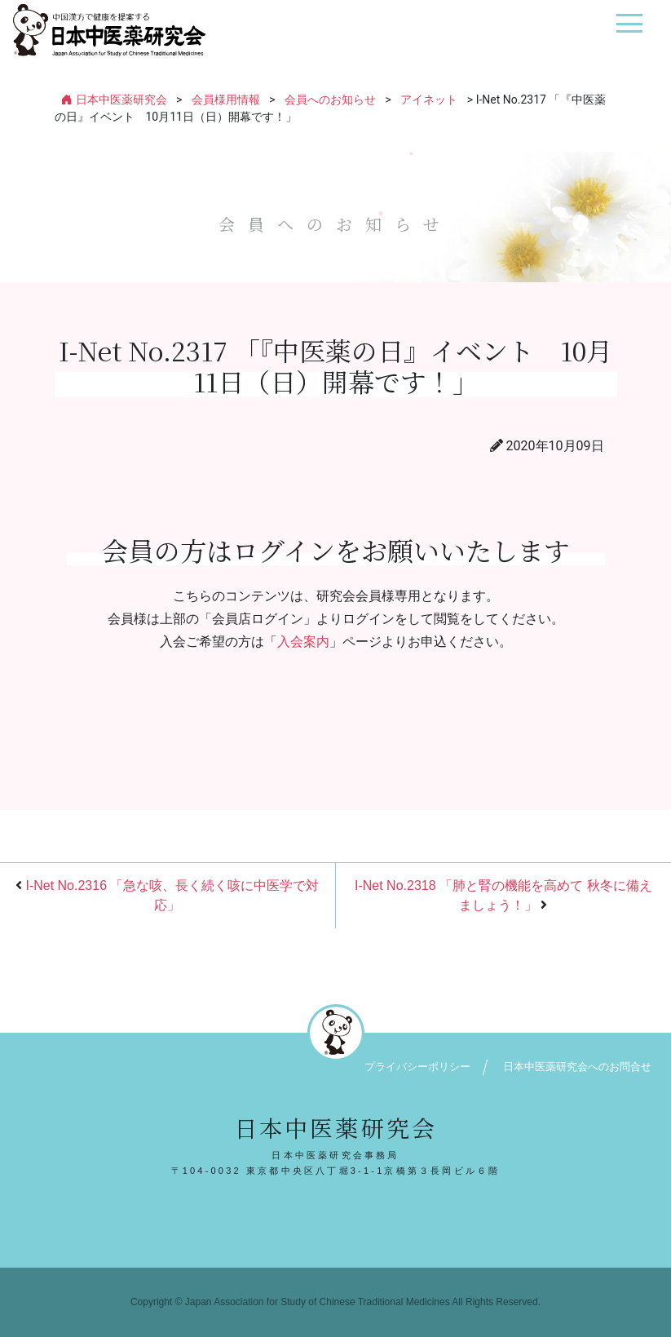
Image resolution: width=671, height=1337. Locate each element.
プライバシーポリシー (417, 1066)
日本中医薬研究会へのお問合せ (577, 1066)
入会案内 (303, 642)
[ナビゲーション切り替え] (629, 29)
